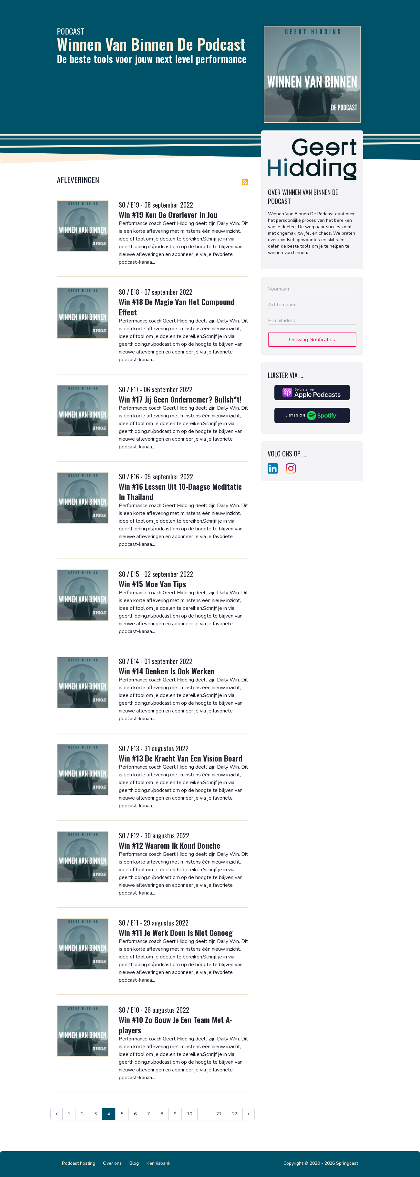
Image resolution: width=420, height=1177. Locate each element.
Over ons (112, 1163)
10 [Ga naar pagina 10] (189, 1114)
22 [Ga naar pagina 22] (234, 1114)
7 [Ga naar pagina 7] (148, 1114)
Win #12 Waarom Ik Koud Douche (169, 845)
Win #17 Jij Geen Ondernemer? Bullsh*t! (180, 399)
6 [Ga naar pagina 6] (135, 1114)
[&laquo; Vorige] (56, 1114)
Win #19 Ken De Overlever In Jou (168, 214)
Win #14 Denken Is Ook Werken (167, 671)
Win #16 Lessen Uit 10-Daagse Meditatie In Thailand (180, 491)
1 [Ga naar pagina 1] (69, 1114)
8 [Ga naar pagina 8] (161, 1114)
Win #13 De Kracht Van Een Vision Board (180, 758)
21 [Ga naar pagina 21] (218, 1114)
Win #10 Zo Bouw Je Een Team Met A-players (175, 1025)
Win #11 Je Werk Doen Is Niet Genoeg (175, 932)
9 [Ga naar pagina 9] (175, 1114)
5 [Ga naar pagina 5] (122, 1114)
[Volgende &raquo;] (248, 1114)
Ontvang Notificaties (312, 339)
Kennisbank (158, 1163)
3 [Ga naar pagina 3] (95, 1114)
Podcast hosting (78, 1163)
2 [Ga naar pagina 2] (82, 1114)
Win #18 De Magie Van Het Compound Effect (177, 307)
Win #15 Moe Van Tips (152, 583)
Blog (134, 1163)
